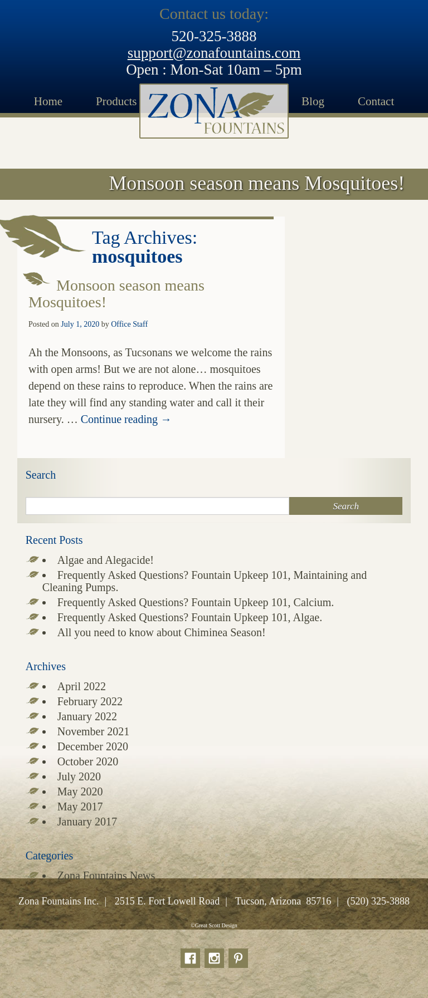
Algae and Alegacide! (105, 560)
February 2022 (90, 701)
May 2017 (80, 806)
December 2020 (92, 746)
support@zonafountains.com (214, 53)
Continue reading (126, 419)
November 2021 (93, 731)
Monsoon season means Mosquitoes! (116, 294)
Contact (376, 101)
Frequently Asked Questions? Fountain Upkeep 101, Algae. (190, 617)
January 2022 (87, 716)
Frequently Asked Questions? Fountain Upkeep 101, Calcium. (195, 602)
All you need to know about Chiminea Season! (161, 632)
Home (48, 101)
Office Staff (129, 324)
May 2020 (80, 791)
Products (116, 101)
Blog (312, 101)
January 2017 (87, 821)
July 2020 (79, 776)
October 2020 (87, 761)
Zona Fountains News (106, 875)
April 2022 (81, 686)
